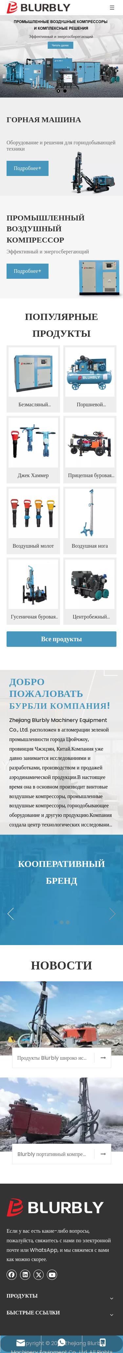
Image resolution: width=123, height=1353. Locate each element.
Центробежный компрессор (90, 544)
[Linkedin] (25, 1299)
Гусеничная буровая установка (33, 544)
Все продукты (61, 566)
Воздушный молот (33, 473)
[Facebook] (12, 1299)
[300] (20, 1104)
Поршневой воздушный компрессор (90, 332)
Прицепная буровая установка (90, 403)
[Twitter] (12, 1310)
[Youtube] (25, 1310)
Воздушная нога (90, 473)
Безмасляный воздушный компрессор (33, 332)
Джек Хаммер (33, 402)
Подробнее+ (54, 198)
